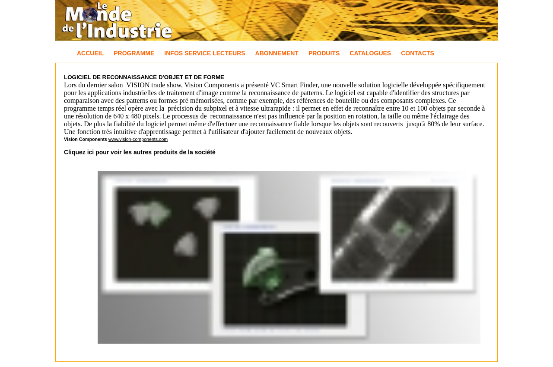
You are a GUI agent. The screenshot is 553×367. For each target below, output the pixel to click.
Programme (134, 53)
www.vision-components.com (138, 139)
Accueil (90, 53)
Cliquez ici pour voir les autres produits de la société (140, 152)
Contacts (417, 53)
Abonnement (277, 53)
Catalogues (370, 53)
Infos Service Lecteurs (204, 53)
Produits (324, 53)
